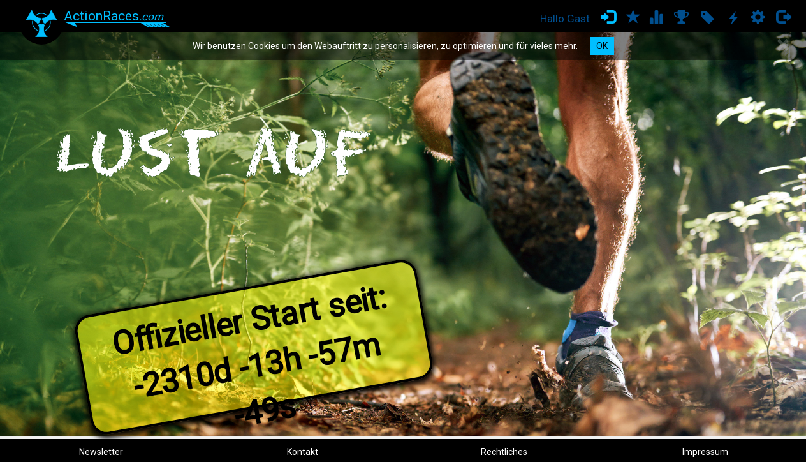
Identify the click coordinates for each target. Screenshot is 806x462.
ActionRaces (113, 16)
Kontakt (302, 452)
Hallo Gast (565, 18)
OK (602, 46)
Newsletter (101, 452)
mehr (565, 46)
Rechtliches (504, 452)
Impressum (705, 452)
